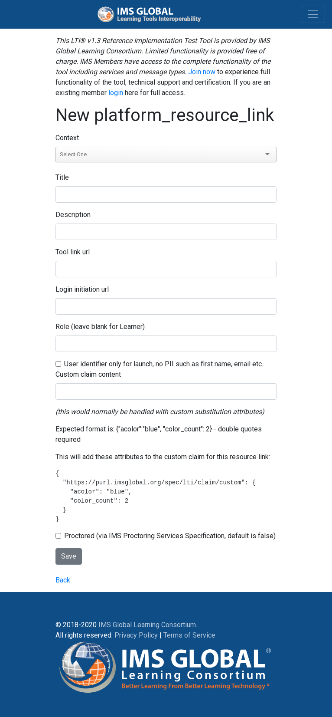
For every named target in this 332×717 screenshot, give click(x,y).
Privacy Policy (136, 635)
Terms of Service (189, 635)
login (115, 93)
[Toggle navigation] (313, 14)
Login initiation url (82, 289)
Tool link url (72, 252)
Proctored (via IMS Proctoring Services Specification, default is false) (170, 536)
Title (62, 177)
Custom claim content (88, 374)
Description (73, 214)
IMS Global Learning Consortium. (147, 625)
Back (62, 580)
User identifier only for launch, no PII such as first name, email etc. (163, 364)
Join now (201, 72)
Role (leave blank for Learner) (100, 326)
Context (67, 138)
